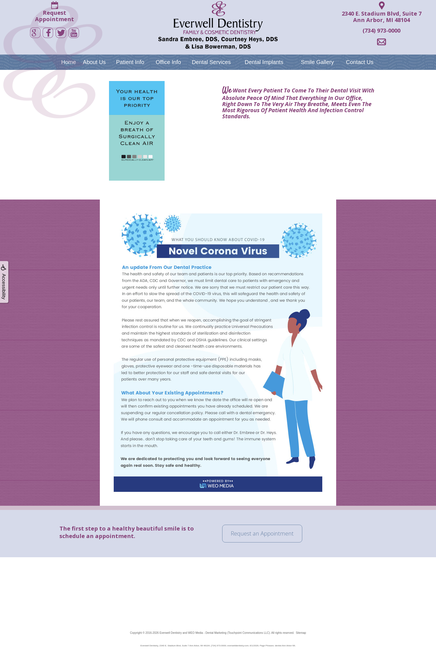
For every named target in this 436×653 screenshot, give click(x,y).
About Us (94, 62)
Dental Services (211, 62)
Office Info (168, 62)
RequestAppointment (54, 16)
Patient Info (130, 62)
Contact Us (359, 62)
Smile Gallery (317, 62)
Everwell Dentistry (171, 632)
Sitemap (301, 632)
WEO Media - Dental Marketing (207, 632)
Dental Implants (264, 62)
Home (68, 62)
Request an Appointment (262, 533)
